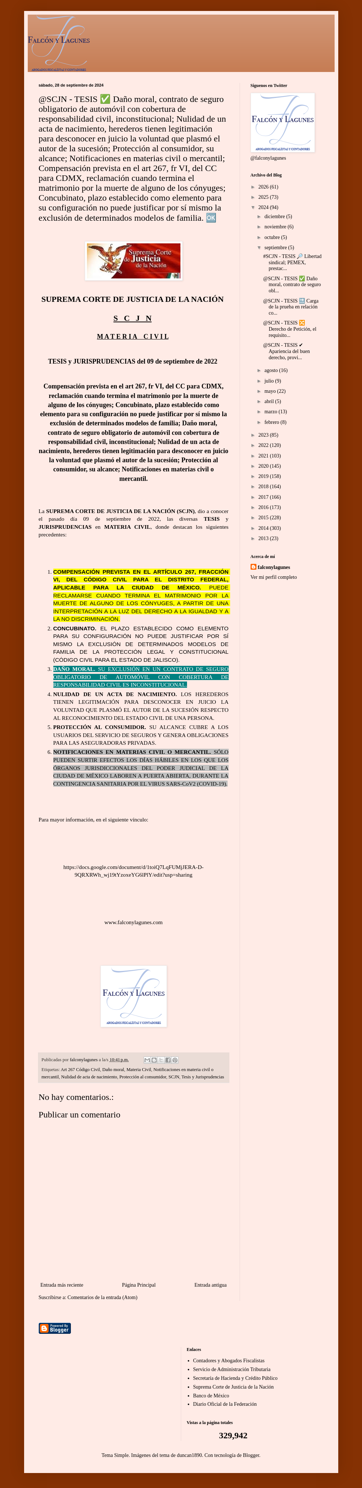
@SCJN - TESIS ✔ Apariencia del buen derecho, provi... (286, 351)
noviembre (275, 226)
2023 (264, 435)
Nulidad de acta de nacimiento (89, 1076)
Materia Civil (138, 1069)
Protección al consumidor (142, 1076)
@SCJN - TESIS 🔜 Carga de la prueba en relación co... (291, 307)
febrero (272, 422)
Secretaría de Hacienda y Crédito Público (235, 1378)
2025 (264, 197)
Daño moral (113, 1069)
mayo (270, 391)
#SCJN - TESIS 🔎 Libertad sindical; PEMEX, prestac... (292, 263)
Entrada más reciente (62, 1285)
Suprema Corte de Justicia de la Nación (233, 1387)
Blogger (251, 1455)
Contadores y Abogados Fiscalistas (229, 1360)
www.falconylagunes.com (133, 922)
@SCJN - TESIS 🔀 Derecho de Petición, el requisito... (289, 329)
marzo (271, 411)
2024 (264, 207)
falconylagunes (274, 567)
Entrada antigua (210, 1285)
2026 (264, 187)
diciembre (275, 216)
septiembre (276, 247)
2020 (264, 466)
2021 (264, 456)
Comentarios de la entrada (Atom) (102, 1297)
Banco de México (211, 1395)
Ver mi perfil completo (274, 577)
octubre (272, 237)
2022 (264, 445)
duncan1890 (189, 1455)
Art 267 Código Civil (80, 1069)
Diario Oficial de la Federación (225, 1404)
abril (269, 401)
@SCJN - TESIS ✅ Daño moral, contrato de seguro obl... (292, 285)
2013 (264, 538)
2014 (264, 528)
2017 (264, 497)
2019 (264, 476)
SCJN (173, 1076)
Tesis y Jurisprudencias (203, 1076)
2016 (264, 507)
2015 (264, 517)
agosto (271, 370)
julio (269, 381)
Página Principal (139, 1285)
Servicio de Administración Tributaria (232, 1369)
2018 (264, 486)
